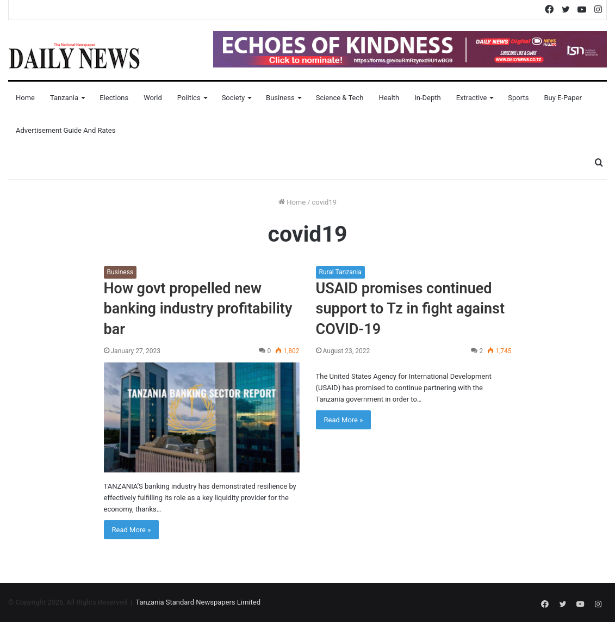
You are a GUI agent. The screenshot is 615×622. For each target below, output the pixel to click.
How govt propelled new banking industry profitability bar (198, 309)
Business (280, 98)
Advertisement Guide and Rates (65, 130)
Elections (114, 98)
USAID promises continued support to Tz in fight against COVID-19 (410, 309)
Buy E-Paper (562, 98)
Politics (189, 98)
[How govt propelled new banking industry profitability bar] (202, 417)
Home (25, 98)
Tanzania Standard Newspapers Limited (197, 602)
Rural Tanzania (340, 272)
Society (233, 98)
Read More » (131, 530)
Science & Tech (340, 98)
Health (388, 98)
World (153, 98)
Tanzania (64, 98)
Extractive (471, 98)
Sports (518, 98)
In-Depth (427, 98)
